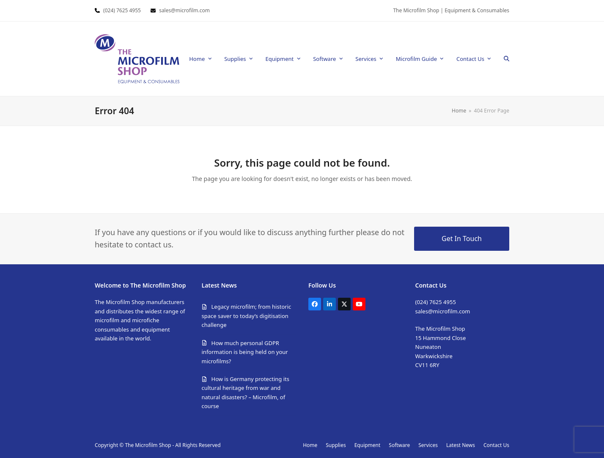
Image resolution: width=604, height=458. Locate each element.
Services (428, 445)
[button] (506, 58)
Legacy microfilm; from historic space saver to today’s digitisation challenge (246, 316)
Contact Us (496, 445)
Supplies (336, 445)
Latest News (460, 445)
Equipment (367, 445)
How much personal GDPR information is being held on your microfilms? (245, 352)
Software (399, 445)
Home (310, 445)
